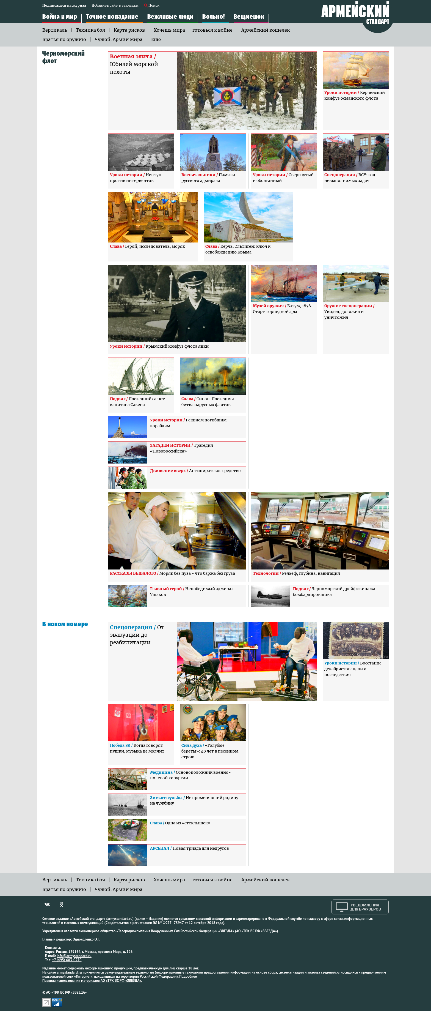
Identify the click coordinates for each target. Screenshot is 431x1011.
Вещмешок (249, 16)
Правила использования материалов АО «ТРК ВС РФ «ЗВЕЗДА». (92, 980)
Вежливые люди (170, 16)
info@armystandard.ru (74, 955)
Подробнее (188, 976)
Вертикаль (54, 30)
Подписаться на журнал (64, 5)
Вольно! (213, 16)
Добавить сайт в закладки (115, 5)
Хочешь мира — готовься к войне (193, 30)
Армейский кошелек (265, 30)
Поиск (153, 5)
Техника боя (90, 30)
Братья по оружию (64, 39)
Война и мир (59, 16)
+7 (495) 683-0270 (67, 960)
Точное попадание (112, 16)
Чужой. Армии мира (118, 39)
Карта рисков (129, 30)
